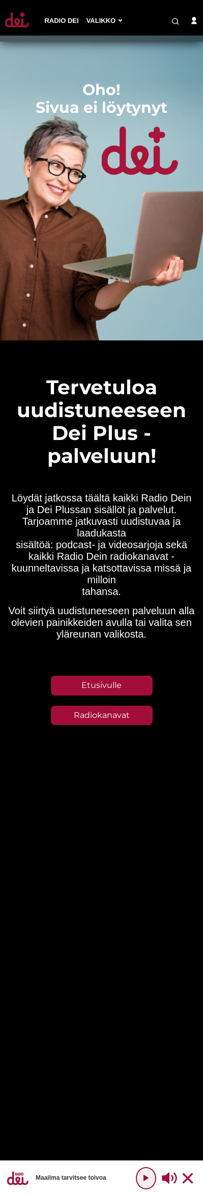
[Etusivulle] (17, 27)
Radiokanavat (102, 715)
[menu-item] (61, 21)
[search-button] (175, 21)
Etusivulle (101, 685)
